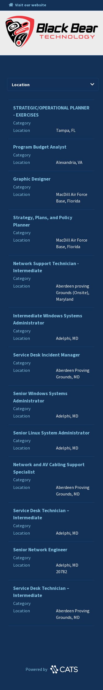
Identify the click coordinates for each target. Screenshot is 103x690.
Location (53, 84)
